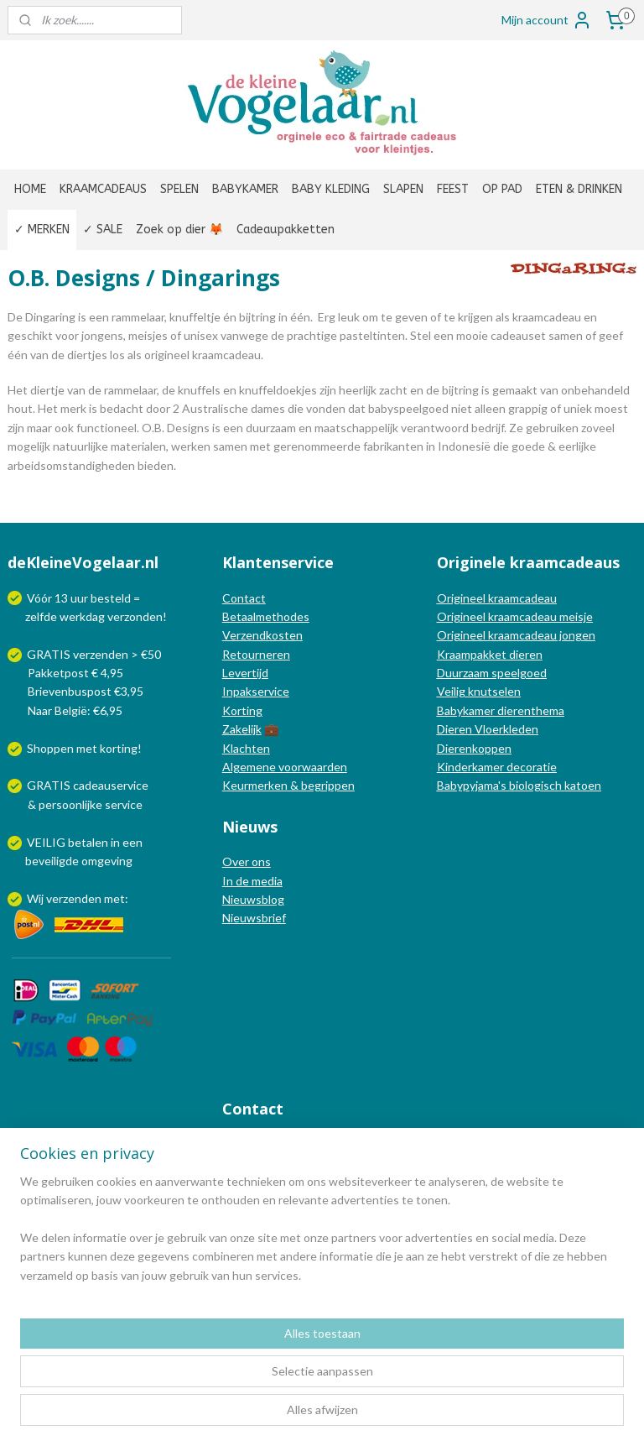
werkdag (82, 616)
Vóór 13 (48, 598)
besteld (111, 598)
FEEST (453, 189)
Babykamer (466, 710)
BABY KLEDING (331, 189)
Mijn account (546, 20)
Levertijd (245, 673)
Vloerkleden (505, 729)
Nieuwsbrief (254, 918)
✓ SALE (102, 229)
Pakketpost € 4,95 (67, 673)
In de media (252, 881)
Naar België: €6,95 (75, 710)
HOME (30, 189)
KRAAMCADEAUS (103, 189)
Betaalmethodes (265, 616)
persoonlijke (70, 804)
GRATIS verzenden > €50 (94, 654)
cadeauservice (110, 785)
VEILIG (47, 842)
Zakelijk (242, 729)
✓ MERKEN (42, 229)
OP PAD (502, 189)
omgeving (106, 861)
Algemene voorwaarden (284, 767)
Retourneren (256, 654)
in (115, 842)
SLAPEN (403, 189)
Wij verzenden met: (77, 898)
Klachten (246, 748)
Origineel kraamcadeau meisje (515, 616)
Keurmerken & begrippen (288, 785)
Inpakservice (255, 691)
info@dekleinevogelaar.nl (309, 1143)
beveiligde (52, 861)
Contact (244, 598)
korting (119, 748)
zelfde (41, 616)
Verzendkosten (262, 635)
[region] (211, 1361)
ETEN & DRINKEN (579, 189)
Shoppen (50, 748)
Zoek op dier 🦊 (179, 229)
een (132, 842)
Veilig (452, 691)
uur (79, 598)
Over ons (246, 861)
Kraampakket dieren (490, 654)
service (122, 804)
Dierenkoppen (474, 748)
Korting (242, 710)
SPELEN (179, 189)
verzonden (135, 616)
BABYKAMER (245, 189)
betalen (88, 842)
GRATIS (50, 785)
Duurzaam (464, 673)
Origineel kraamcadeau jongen (516, 635)
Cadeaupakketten (285, 229)
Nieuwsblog (253, 899)
